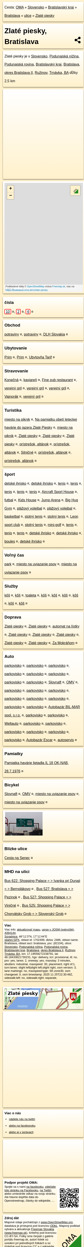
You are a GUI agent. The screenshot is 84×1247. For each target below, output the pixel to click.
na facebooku (34, 1186)
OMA (20, 7)
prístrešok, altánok (34, 444)
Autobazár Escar (39, 740)
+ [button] (10, 189)
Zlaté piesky (44, 16)
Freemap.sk (58, 286)
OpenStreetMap (35, 286)
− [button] (10, 195)
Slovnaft (54, 682)
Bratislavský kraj (61, 7)
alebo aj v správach (21, 1132)
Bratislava (12, 16)
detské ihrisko (15, 483)
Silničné (27, 452)
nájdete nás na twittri (22, 1119)
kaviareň (30, 380)
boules (9, 541)
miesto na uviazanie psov (36, 564)
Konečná (11, 380)
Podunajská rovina (19, 64)
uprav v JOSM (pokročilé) (58, 929)
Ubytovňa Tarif (40, 357)
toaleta (30, 595)
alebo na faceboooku (22, 1125)
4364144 (10, 933)
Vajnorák (11, 396)
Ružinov (41, 73)
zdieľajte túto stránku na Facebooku (30, 1188)
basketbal (12, 516)
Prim (8, 357)
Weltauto (11, 723)
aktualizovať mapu (28, 929)
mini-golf (54, 525)
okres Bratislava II (18, 73)
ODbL (53, 1225)
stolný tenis (34, 516)
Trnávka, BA (59, 73)
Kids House (27, 500)
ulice (27, 16)
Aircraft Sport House (58, 492)
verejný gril (13, 388)
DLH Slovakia (54, 334)
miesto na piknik (17, 419)
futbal (8, 500)
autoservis (65, 740)
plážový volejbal (29, 508)
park (7, 564)
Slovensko (36, 7)
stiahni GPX (12, 940)
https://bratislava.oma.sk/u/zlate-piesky (27, 290)
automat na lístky (65, 626)
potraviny (11, 334)
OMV (70, 682)
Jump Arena (50, 500)
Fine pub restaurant (57, 380)
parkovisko (12, 666)
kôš (7, 595)
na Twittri (45, 1190)
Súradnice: (11, 936)
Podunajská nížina (64, 56)
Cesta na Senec (17, 858)
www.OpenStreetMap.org (57, 1222)
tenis (62, 483)
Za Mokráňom (63, 643)
